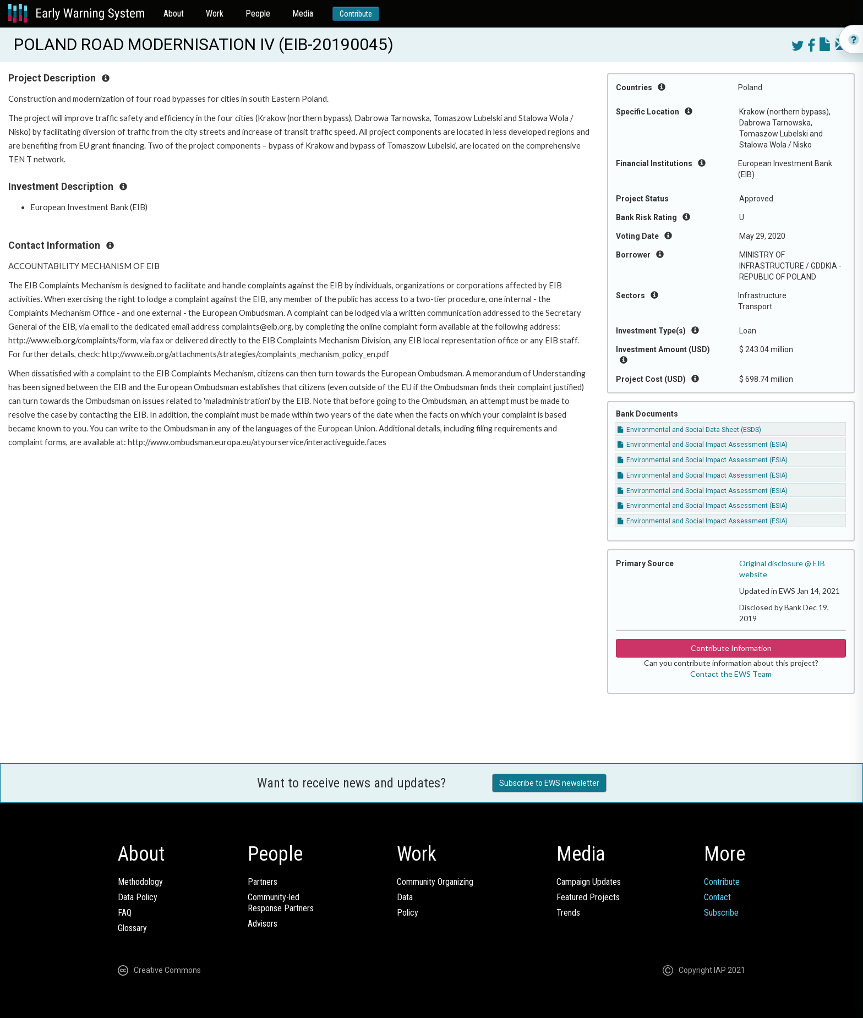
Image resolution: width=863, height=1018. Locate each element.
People (257, 13)
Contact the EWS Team (731, 673)
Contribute (356, 13)
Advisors (262, 923)
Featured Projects (588, 897)
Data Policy (137, 897)
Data (405, 897)
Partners (262, 882)
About (173, 13)
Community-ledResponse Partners (281, 902)
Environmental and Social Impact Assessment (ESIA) (703, 444)
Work (214, 13)
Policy (407, 912)
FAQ (125, 912)
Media (302, 13)
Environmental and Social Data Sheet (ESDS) (689, 430)
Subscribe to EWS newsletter (549, 783)
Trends (568, 912)
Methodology (140, 882)
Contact (717, 897)
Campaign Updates (588, 882)
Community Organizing (435, 882)
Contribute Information (731, 648)
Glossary (132, 928)
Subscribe (721, 912)
